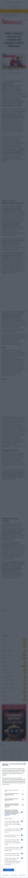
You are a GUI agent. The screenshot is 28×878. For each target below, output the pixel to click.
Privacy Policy (22, 875)
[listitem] (14, 791)
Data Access (14, 875)
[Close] (25, 764)
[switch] (22, 794)
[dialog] (14, 819)
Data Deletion (6, 875)
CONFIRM (8, 870)
